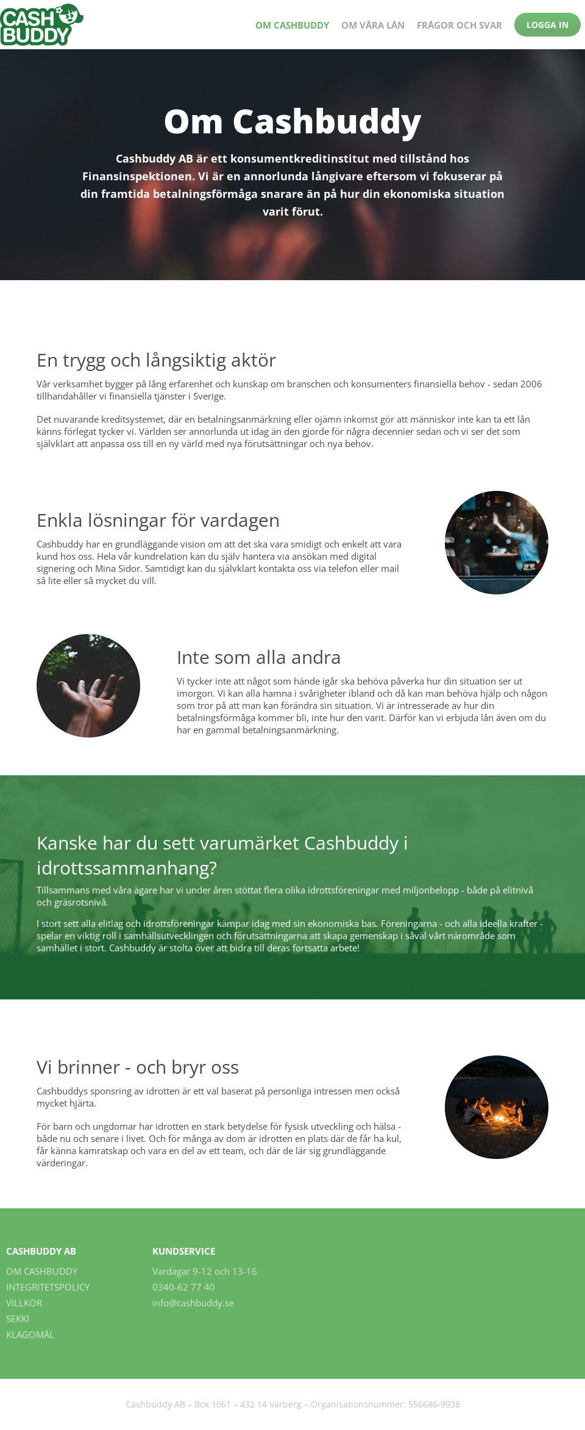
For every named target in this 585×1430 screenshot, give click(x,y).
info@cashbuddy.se (193, 1303)
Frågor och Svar (459, 25)
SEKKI (17, 1318)
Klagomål (30, 1334)
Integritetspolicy (48, 1287)
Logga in (547, 24)
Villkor (24, 1303)
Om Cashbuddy (292, 25)
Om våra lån (373, 25)
